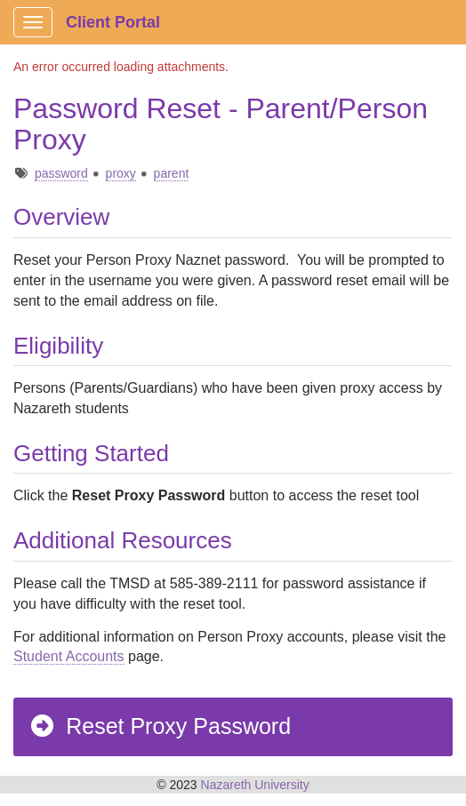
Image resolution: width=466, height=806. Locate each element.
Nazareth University (255, 785)
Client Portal (113, 22)
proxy (121, 173)
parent (171, 173)
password (61, 173)
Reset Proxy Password (159, 726)
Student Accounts (69, 656)
